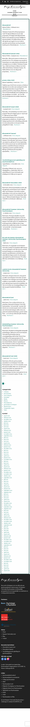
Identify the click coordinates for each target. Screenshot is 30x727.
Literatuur (6, 397)
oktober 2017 (7, 543)
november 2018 (8, 521)
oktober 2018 (7, 523)
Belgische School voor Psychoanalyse (12, 688)
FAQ (27, 3)
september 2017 (8, 545)
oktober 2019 (7, 505)
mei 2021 (6, 483)
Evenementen (7, 394)
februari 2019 (7, 518)
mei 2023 (6, 454)
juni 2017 (6, 549)
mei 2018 (6, 530)
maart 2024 (7, 443)
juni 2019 (6, 510)
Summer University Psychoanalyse (14, 700)
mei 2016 (6, 567)
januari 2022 (7, 470)
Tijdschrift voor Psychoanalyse (11, 690)
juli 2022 (6, 461)
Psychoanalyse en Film (8, 697)
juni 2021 (6, 481)
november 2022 (8, 459)
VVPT (4, 695)
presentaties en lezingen (10, 404)
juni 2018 (6, 529)
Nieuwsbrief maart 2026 (9, 647)
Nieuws (6, 401)
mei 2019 (6, 512)
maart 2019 (7, 516)
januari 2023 (7, 458)
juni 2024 (6, 439)
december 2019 (8, 503)
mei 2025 (6, 427)
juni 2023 (6, 452)
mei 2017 (6, 550)
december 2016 (8, 560)
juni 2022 (6, 463)
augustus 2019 (7, 509)
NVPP (4, 692)
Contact (14, 15)
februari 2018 (7, 536)
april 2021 (6, 485)
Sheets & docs (7, 406)
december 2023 (8, 448)
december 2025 (8, 419)
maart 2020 (7, 501)
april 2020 (6, 499)
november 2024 (8, 434)
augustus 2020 (7, 492)
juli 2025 (6, 423)
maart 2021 (7, 487)
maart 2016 (7, 570)
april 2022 (6, 465)
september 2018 (8, 525)
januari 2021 (7, 489)
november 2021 (8, 474)
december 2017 (8, 540)
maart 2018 (7, 534)
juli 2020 (6, 494)
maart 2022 (7, 467)
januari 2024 (7, 447)
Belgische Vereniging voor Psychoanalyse (13, 686)
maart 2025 (7, 428)
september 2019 (8, 507)
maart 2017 (7, 554)
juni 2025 (6, 425)
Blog (14, 14)
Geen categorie (16, 109)
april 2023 (6, 456)
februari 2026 (7, 417)
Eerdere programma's (15, 1)
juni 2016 (6, 565)
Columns (6, 392)
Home (14, 11)
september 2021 (8, 478)
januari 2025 (7, 432)
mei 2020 (6, 498)
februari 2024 (7, 445)
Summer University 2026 (14, 12)
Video (22, 82)
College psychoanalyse (9, 679)
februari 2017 (7, 556)
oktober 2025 (7, 421)
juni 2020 (6, 496)
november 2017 (8, 541)
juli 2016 (6, 563)
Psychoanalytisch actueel (9, 675)
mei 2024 (6, 441)
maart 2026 (7, 416)
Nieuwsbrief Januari (8, 649)
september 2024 (8, 436)
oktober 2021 (7, 476)
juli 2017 (6, 547)
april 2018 (6, 532)
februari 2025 (7, 430)
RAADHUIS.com (17, 702)
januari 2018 (7, 538)
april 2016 (6, 569)
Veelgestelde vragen (9, 408)
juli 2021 (6, 479)
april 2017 (6, 552)
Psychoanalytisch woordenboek (11, 677)
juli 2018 (6, 527)
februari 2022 (7, 468)
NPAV (4, 682)
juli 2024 (6, 438)
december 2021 (8, 472)
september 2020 (8, 490)
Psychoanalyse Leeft (8, 684)
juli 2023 (6, 450)
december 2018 (8, 519)
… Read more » (22, 45)
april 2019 (6, 514)
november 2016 (8, 561)
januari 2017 (7, 558)
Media (5, 399)
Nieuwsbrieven (7, 29)
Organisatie (25, 1)
